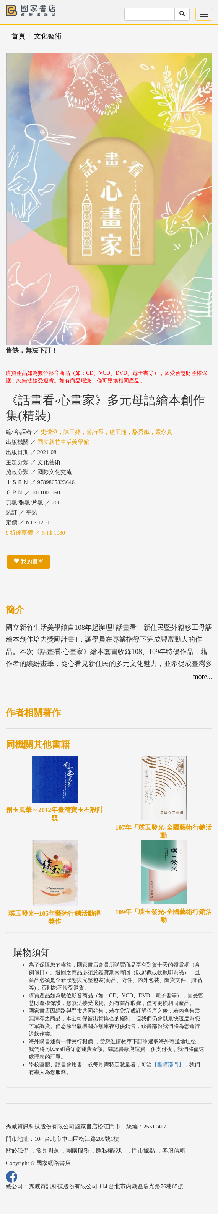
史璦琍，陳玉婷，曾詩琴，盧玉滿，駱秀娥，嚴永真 (106, 432)
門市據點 (143, 1151)
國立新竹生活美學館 (63, 442)
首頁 (18, 36)
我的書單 (28, 561)
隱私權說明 (110, 1151)
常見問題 (47, 1151)
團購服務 (77, 1151)
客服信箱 (173, 1151)
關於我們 (17, 1151)
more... (202, 676)
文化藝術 (48, 36)
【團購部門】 (168, 1064)
